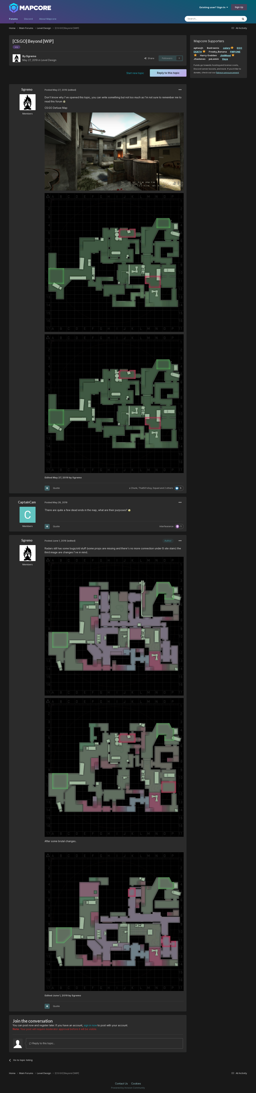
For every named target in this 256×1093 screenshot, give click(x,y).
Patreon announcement (227, 72)
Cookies (136, 1083)
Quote (56, 488)
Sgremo (31, 56)
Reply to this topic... (42, 1043)
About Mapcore (47, 18)
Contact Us (121, 1083)
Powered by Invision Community (128, 1087)
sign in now (90, 1025)
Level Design (48, 60)
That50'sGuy (145, 488)
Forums (13, 20)
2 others (168, 488)
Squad (156, 488)
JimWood (225, 55)
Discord (28, 18)
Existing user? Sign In (213, 7)
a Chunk (133, 488)
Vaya (225, 58)
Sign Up (239, 7)
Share (149, 58)
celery (226, 47)
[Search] (203, 19)
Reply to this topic (168, 72)
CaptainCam (27, 502)
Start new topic (135, 73)
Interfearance (166, 526)
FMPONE (235, 51)
